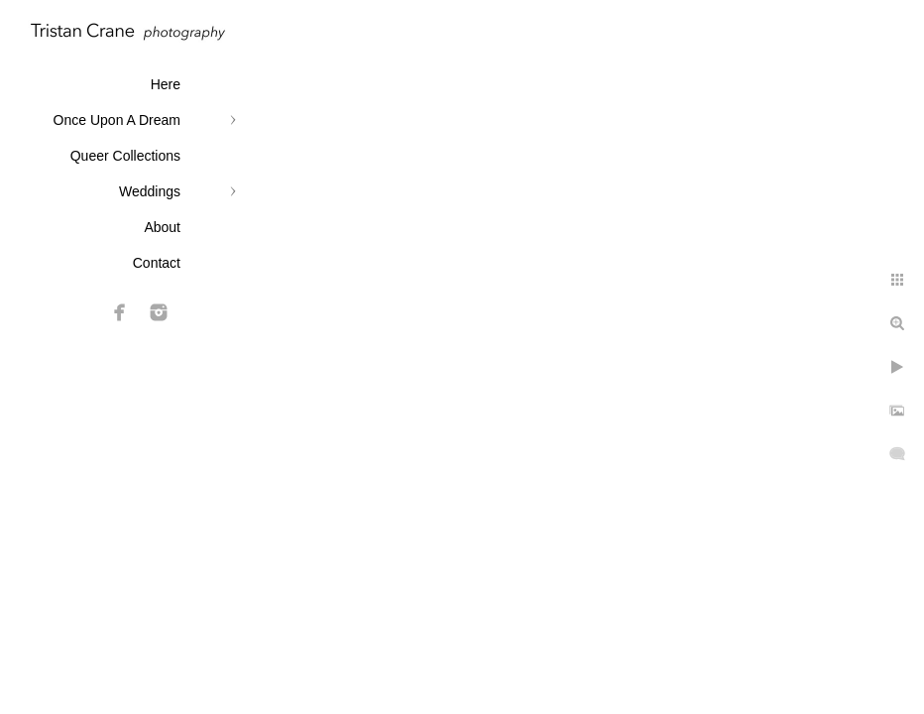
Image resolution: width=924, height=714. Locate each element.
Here (165, 84)
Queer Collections (125, 156)
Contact (156, 263)
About (162, 227)
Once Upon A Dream (117, 120)
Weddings (149, 191)
